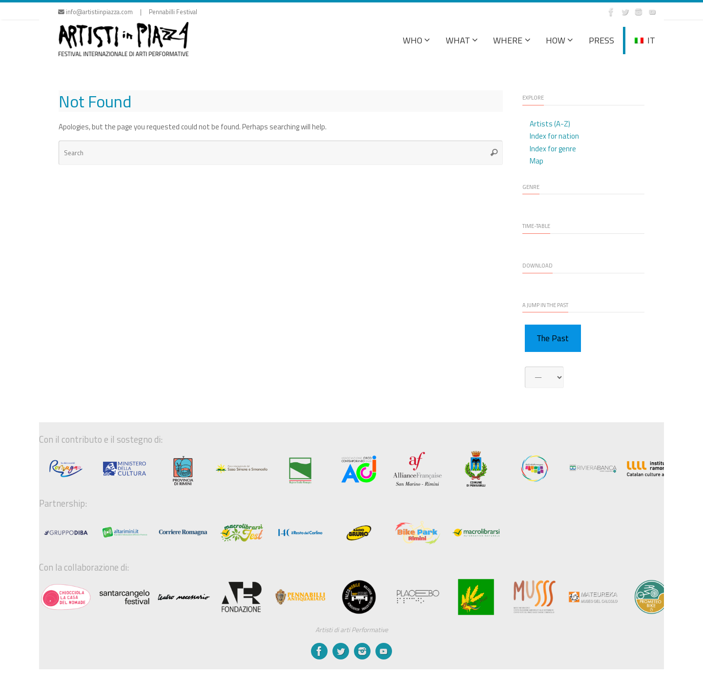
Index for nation (554, 136)
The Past (553, 338)
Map (536, 160)
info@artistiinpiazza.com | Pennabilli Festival (127, 12)
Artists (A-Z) (550, 123)
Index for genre (553, 148)
